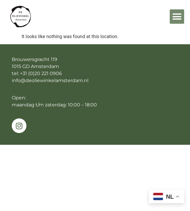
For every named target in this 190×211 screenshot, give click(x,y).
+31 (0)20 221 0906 (41, 73)
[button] (177, 16)
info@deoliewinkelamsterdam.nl (50, 80)
